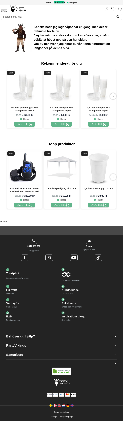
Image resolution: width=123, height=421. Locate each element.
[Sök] (118, 17)
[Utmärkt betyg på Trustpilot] (61, 2)
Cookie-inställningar (61, 412)
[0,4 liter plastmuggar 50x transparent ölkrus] (24, 124)
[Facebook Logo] (24, 258)
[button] (61, 336)
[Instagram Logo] (49, 258)
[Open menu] (4, 9)
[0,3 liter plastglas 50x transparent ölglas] (61, 124)
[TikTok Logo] (98, 258)
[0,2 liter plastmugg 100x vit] (98, 205)
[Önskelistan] (113, 9)
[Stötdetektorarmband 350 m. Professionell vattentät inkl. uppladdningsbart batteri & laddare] (24, 205)
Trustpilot (4, 221)
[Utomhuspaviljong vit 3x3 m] (61, 205)
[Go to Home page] (18, 9)
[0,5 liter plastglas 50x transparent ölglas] (98, 124)
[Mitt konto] (107, 8)
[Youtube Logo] (74, 258)
